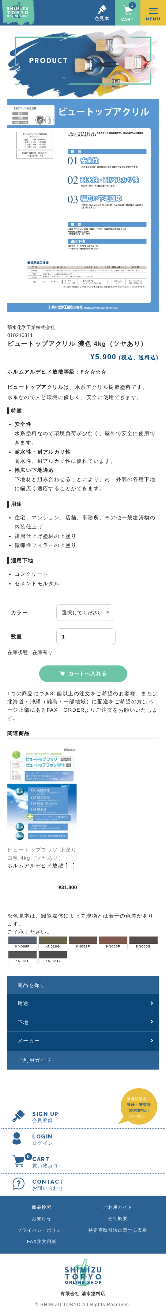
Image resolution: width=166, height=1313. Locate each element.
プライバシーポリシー (41, 1230)
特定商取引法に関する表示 (117, 1230)
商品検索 (42, 1207)
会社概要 (118, 1218)
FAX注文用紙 (41, 1241)
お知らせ (42, 1218)
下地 (86, 1022)
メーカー (86, 1041)
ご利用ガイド (35, 1060)
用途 (86, 1003)
